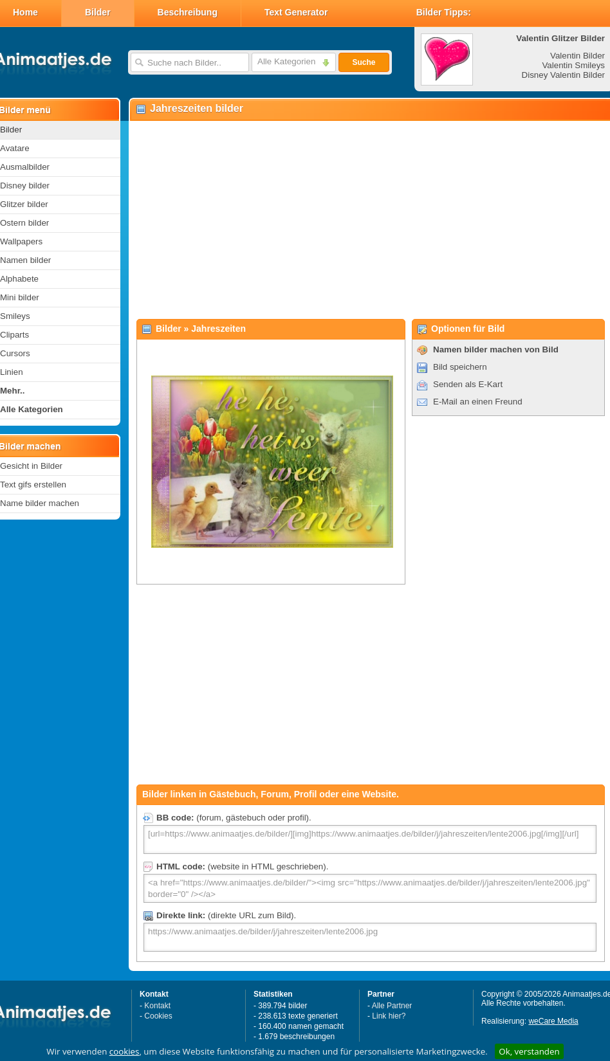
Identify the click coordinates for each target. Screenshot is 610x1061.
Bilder (98, 12)
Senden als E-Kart (468, 384)
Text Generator (296, 12)
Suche (363, 62)
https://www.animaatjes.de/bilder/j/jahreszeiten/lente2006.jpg (369, 937)
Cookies (158, 1015)
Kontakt (157, 1005)
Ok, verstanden (529, 1051)
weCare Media (553, 1021)
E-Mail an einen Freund (477, 401)
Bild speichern (460, 367)
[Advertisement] (367, 219)
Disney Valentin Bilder (563, 75)
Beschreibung (187, 12)
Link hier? (388, 1015)
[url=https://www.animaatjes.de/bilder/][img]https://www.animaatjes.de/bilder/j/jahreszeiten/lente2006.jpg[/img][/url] (369, 839)
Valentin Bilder (577, 55)
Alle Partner (392, 1005)
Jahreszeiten (218, 328)
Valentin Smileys (573, 65)
